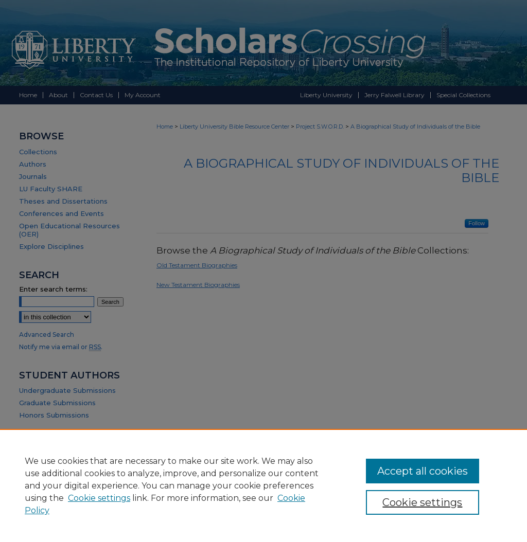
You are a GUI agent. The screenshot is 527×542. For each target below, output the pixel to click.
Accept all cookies (422, 471)
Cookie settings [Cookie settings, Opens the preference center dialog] (422, 502)
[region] (263, 485)
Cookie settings (99, 498)
